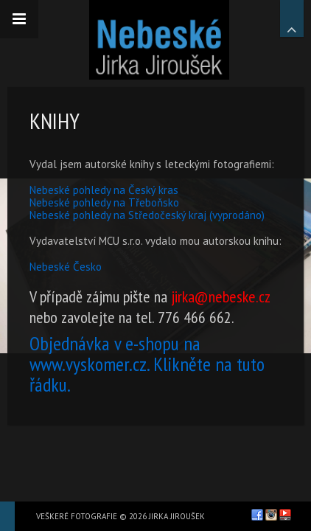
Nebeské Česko (65, 267)
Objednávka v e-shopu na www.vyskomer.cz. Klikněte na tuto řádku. (147, 364)
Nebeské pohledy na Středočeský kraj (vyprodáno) (147, 215)
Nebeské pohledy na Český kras (103, 190)
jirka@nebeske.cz (220, 296)
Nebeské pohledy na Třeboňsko (104, 202)
